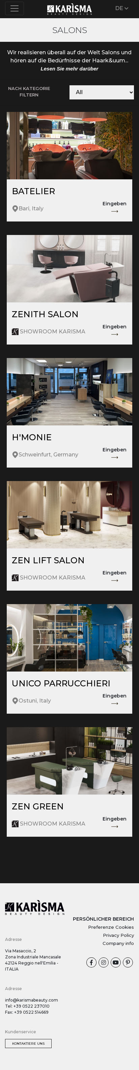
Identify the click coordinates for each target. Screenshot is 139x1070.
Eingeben (115, 207)
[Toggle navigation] (14, 8)
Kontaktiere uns (28, 1043)
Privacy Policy (118, 935)
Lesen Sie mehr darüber (70, 68)
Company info (118, 943)
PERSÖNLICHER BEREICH (103, 919)
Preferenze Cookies (111, 927)
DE (122, 8)
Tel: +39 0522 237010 (27, 1006)
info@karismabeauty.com (31, 1000)
